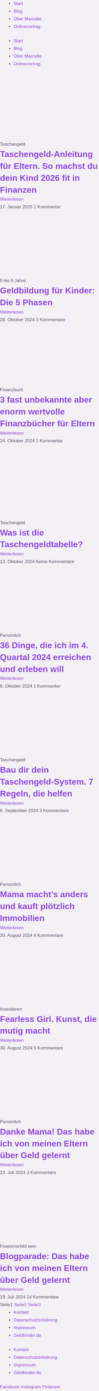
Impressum (24, 1327)
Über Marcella (27, 18)
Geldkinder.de (27, 1335)
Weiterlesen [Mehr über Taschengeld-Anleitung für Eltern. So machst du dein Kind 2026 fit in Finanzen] (11, 199)
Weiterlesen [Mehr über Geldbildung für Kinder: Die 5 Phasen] (11, 312)
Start (18, 3)
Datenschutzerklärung (35, 1320)
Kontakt (21, 1312)
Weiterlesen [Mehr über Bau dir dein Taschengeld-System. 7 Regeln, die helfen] (11, 803)
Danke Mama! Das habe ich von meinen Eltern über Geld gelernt (47, 1143)
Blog (17, 11)
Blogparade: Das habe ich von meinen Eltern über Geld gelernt (44, 1268)
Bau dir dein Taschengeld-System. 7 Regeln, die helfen (46, 781)
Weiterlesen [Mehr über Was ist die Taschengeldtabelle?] (11, 553)
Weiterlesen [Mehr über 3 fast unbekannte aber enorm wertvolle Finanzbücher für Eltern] (11, 433)
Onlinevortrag (26, 26)
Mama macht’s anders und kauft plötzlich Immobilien (44, 906)
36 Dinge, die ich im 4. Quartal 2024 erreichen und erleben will (45, 657)
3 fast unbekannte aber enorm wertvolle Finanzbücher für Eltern (47, 411)
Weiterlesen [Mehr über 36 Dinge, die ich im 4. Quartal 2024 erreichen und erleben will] (11, 678)
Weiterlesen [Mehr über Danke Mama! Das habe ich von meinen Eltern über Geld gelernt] (11, 1164)
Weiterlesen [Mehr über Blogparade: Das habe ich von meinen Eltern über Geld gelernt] (11, 1289)
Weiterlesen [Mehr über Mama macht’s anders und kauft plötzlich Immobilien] (11, 927)
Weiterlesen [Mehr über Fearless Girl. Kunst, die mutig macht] (11, 1040)
